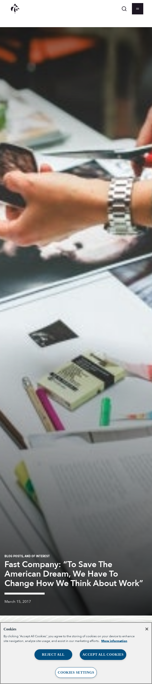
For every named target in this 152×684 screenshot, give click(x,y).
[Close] (147, 629)
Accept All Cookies (102, 654)
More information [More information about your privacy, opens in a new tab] (114, 641)
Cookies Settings (76, 672)
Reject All (53, 654)
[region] (76, 653)
